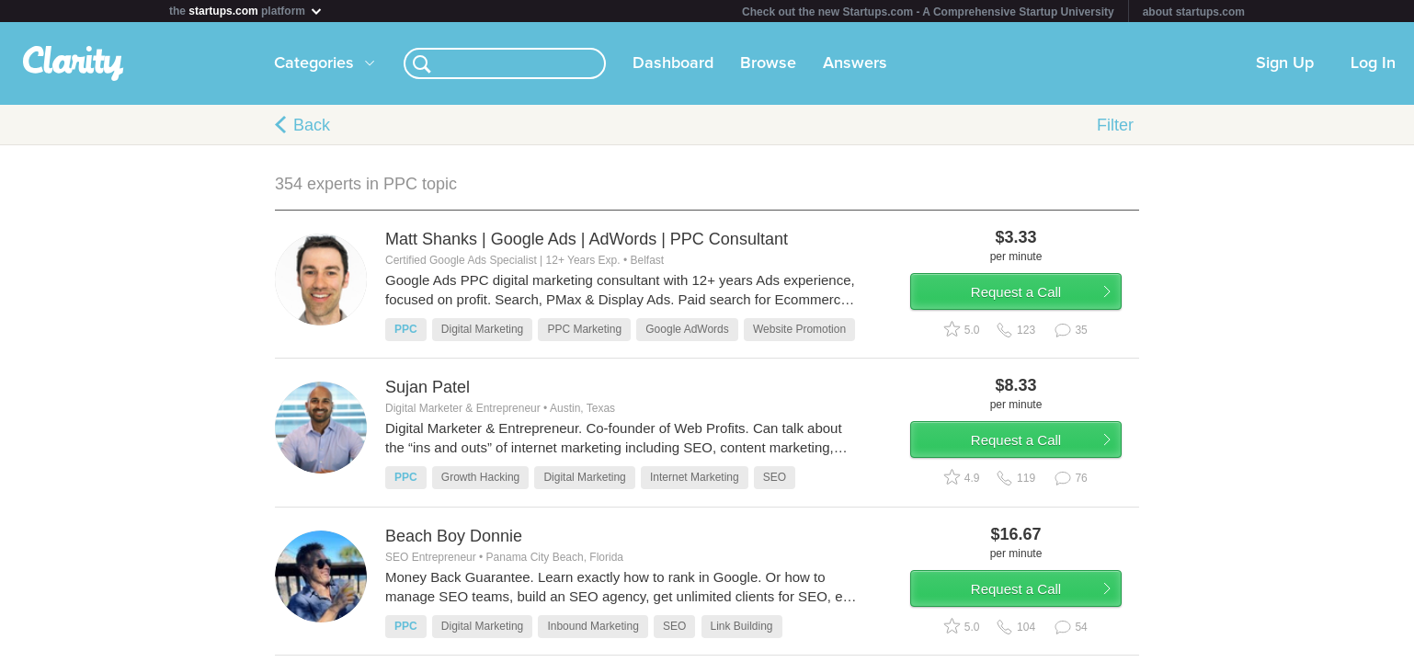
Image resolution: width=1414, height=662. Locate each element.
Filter (1115, 125)
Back (311, 125)
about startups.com (1194, 12)
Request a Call (1031, 297)
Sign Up (1285, 63)
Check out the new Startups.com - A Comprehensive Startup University (928, 12)
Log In (1373, 63)
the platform (246, 11)
